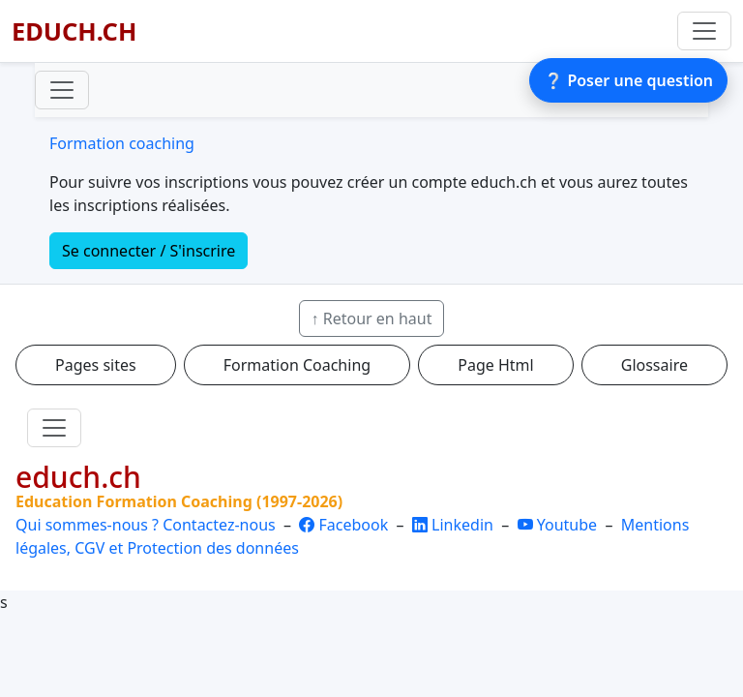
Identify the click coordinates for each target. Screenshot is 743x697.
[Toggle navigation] (62, 90)
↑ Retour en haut (372, 318)
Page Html (495, 365)
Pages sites (95, 365)
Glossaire (654, 365)
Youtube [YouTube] (560, 524)
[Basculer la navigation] (704, 31)
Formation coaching (121, 143)
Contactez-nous (219, 524)
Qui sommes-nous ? (87, 524)
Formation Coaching (297, 365)
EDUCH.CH (74, 31)
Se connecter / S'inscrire (148, 250)
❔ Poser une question (628, 80)
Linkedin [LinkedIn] (454, 524)
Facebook (345, 524)
